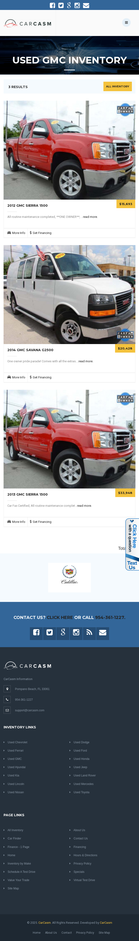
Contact (66, 932)
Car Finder (12, 838)
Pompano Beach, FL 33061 (32, 689)
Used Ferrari (13, 750)
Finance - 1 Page (16, 847)
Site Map (11, 888)
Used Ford (78, 750)
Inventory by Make (17, 863)
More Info (18, 233)
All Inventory (117, 86)
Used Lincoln (14, 784)
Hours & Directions (83, 855)
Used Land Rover (83, 775)
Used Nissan (14, 792)
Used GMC (13, 759)
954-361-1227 (24, 699)
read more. (90, 217)
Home (9, 855)
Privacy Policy (80, 863)
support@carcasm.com (29, 710)
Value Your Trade (16, 880)
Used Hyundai (15, 767)
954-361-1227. (110, 617)
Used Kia (11, 775)
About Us (77, 830)
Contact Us (79, 838)
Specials (77, 872)
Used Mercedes (81, 784)
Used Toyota (79, 792)
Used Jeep (78, 767)
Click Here (60, 617)
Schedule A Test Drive (19, 872)
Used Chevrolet (15, 742)
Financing (78, 847)
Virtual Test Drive (82, 880)
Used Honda (79, 759)
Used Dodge (79, 742)
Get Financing (42, 233)
